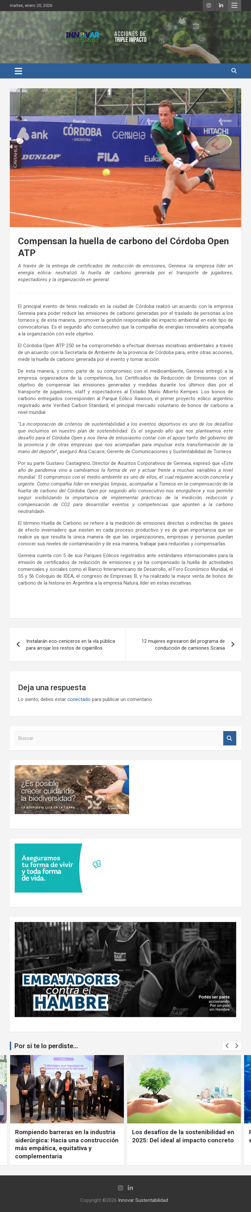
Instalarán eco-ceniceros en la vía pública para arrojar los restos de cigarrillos (70, 644)
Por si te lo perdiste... (46, 1046)
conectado (79, 699)
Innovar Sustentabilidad (143, 1200)
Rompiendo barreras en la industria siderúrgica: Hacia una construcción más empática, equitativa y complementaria (67, 1144)
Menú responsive (234, 5)
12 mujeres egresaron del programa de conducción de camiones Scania (183, 644)
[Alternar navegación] (18, 70)
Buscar (229, 738)
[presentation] (227, 1045)
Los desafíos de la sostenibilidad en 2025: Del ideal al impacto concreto (183, 1136)
